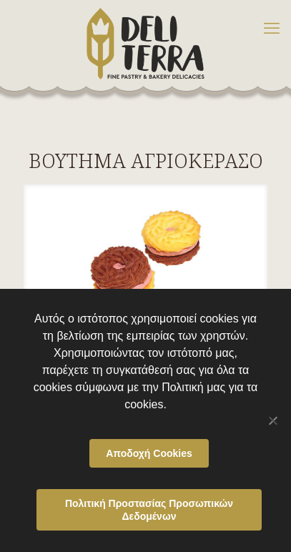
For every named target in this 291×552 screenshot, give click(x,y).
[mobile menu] (272, 28)
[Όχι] (273, 420)
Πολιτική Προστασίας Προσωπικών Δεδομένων (149, 510)
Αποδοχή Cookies (149, 453)
